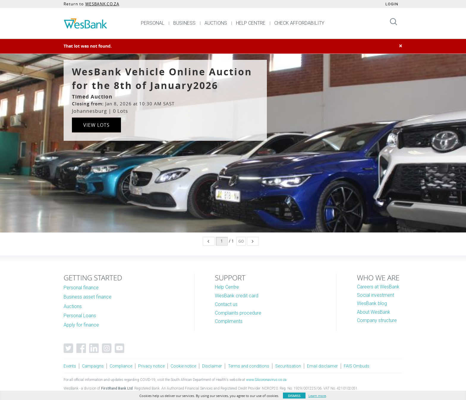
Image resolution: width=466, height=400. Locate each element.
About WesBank (373, 312)
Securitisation (288, 366)
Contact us (226, 304)
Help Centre (227, 287)
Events (70, 366)
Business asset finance (87, 297)
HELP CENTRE (250, 23)
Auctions (73, 306)
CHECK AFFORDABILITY (299, 23)
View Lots (96, 125)
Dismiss (294, 395)
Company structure (377, 320)
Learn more (317, 395)
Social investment (375, 295)
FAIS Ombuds (356, 366)
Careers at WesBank (378, 287)
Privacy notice (151, 366)
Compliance (121, 366)
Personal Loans (80, 315)
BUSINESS (184, 23)
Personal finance (81, 287)
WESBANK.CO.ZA (102, 4)
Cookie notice (183, 366)
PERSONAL (152, 23)
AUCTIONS (215, 23)
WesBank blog (372, 303)
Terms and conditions (248, 366)
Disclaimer (212, 366)
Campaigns (93, 366)
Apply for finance (81, 325)
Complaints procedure (238, 313)
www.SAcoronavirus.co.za (266, 380)
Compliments (229, 321)
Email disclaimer (322, 366)
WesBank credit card (236, 296)
